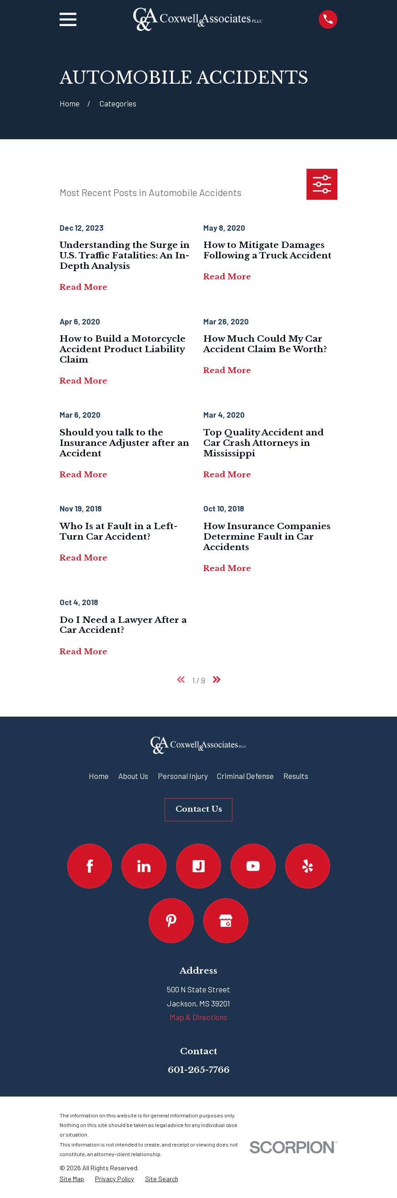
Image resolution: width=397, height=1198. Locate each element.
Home (99, 775)
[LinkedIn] (143, 866)
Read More (83, 287)
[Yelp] (307, 866)
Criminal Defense (245, 775)
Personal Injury (183, 775)
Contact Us (199, 809)
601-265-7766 (199, 1069)
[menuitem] (72, 1179)
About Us (133, 775)
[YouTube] (253, 866)
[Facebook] (89, 866)
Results (295, 775)
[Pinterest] (171, 920)
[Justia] (198, 866)
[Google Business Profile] (225, 920)
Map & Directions (198, 1016)
